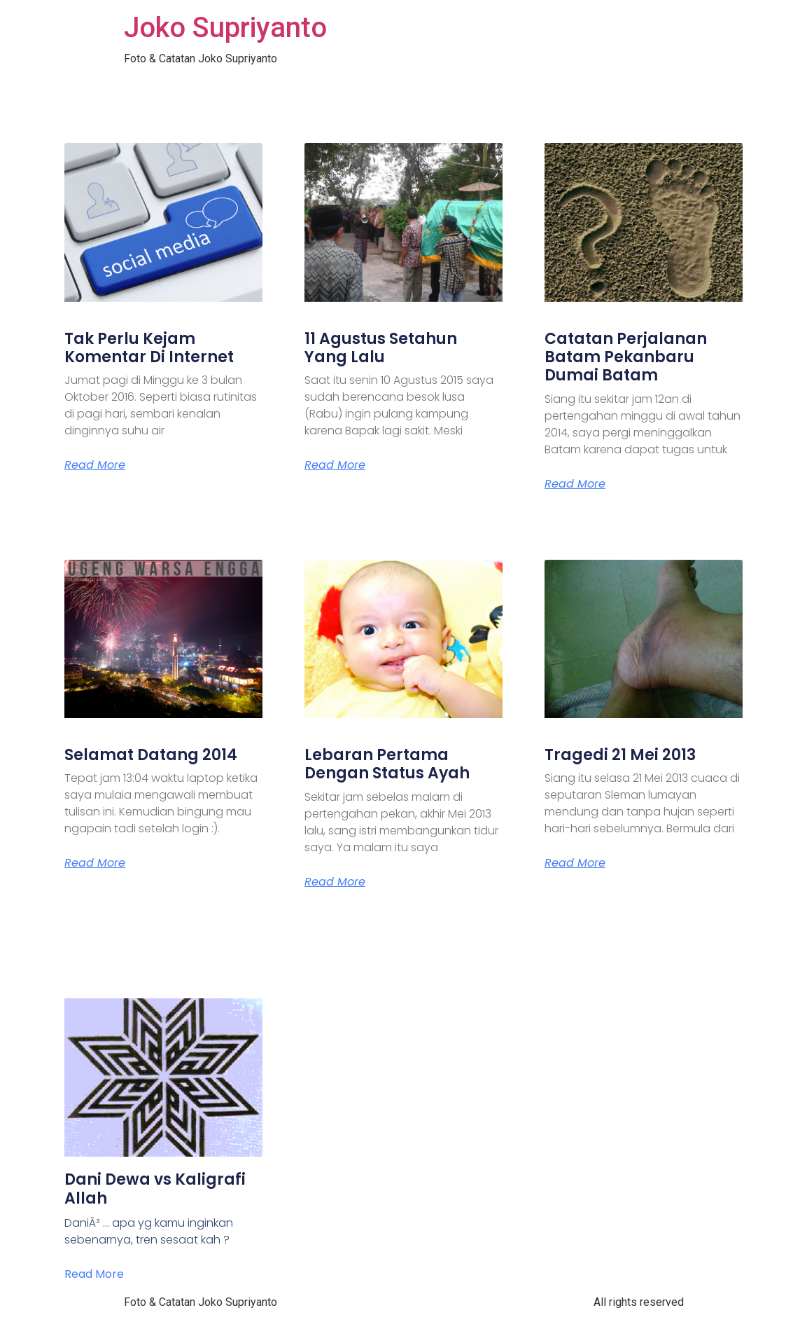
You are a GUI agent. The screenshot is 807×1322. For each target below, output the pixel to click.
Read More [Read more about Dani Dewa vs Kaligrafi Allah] (94, 1274)
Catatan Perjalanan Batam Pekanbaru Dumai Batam (626, 357)
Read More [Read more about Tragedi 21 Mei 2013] (575, 863)
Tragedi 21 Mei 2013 (620, 755)
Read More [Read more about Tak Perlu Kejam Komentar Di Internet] (94, 465)
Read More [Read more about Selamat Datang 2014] (94, 863)
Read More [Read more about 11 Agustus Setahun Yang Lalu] (334, 465)
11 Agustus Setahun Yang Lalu (380, 348)
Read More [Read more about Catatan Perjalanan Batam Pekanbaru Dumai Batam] (575, 484)
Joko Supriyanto (225, 27)
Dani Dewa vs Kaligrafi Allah (155, 1189)
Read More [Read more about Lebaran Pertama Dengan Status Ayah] (334, 882)
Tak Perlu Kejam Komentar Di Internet (149, 348)
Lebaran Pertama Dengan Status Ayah (387, 764)
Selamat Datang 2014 (150, 755)
